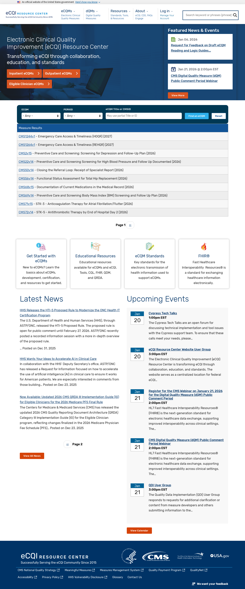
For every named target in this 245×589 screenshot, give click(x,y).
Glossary (117, 577)
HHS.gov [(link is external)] (129, 556)
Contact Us (135, 577)
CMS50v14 (26, 170)
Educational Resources (95, 256)
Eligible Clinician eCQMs (26, 84)
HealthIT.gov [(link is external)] (190, 556)
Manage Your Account (167, 17)
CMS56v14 (26, 178)
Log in (165, 11)
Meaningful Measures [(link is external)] (80, 570)
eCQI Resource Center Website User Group (180, 349)
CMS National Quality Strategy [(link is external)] (39, 570)
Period (68, 109)
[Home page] (29, 14)
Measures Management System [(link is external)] (122, 570)
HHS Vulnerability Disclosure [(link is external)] (88, 577)
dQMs (90, 11)
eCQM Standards (149, 256)
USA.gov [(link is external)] (219, 556)
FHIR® (204, 256)
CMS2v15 (25, 153)
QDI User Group (160, 485)
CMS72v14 (26, 212)
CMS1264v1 (27, 145)
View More (178, 95)
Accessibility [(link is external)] (28, 577)
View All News (32, 455)
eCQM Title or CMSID (118, 109)
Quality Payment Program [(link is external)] (167, 570)
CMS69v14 (26, 195)
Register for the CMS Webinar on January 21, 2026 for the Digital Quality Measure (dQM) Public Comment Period (186, 394)
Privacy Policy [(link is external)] (53, 577)
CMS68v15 (26, 187)
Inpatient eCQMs (21, 73)
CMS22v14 (26, 162)
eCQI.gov (59, 559)
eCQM (25, 109)
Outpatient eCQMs (58, 73)
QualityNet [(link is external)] (199, 570)
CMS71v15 (26, 204)
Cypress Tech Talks (163, 313)
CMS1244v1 (27, 136)
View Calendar (139, 530)
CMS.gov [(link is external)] (156, 556)
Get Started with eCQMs (41, 258)
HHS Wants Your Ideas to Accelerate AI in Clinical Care (58, 359)
